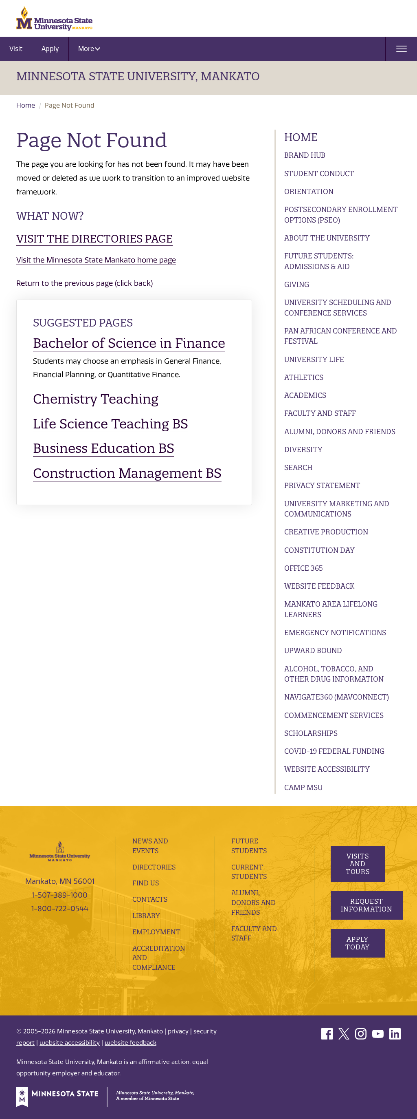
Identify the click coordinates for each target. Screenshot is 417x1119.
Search (298, 467)
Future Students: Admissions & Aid (318, 261)
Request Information (367, 905)
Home (25, 105)
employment (156, 932)
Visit (15, 49)
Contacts (149, 899)
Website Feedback (319, 586)
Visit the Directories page (94, 238)
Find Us (145, 883)
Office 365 (303, 568)
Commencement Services (334, 715)
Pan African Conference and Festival (340, 336)
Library (146, 916)
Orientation (309, 191)
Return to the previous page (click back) (84, 283)
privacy (178, 1031)
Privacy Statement (322, 485)
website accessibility (70, 1042)
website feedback (130, 1042)
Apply (50, 49)
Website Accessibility (327, 769)
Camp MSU (303, 787)
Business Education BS (103, 448)
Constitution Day (319, 550)
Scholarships (311, 733)
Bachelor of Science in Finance (129, 343)
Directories (154, 867)
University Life (314, 359)
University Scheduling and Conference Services (337, 307)
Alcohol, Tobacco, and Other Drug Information (334, 674)
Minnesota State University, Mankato (138, 76)
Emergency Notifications (335, 632)
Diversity (303, 449)
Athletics (303, 377)
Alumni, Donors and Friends (339, 431)
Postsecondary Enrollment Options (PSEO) (341, 214)
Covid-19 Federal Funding (334, 751)
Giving (296, 284)
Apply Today (357, 943)
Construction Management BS (127, 473)
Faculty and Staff (320, 413)
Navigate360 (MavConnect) (336, 697)
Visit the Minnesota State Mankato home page (96, 260)
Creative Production (326, 531)
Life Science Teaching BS (110, 424)
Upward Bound (313, 650)
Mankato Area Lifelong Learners (330, 609)
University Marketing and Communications (336, 509)
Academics (305, 395)
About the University (327, 238)
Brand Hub (304, 155)
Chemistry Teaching (95, 399)
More (89, 49)
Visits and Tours (357, 864)
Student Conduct (319, 173)
